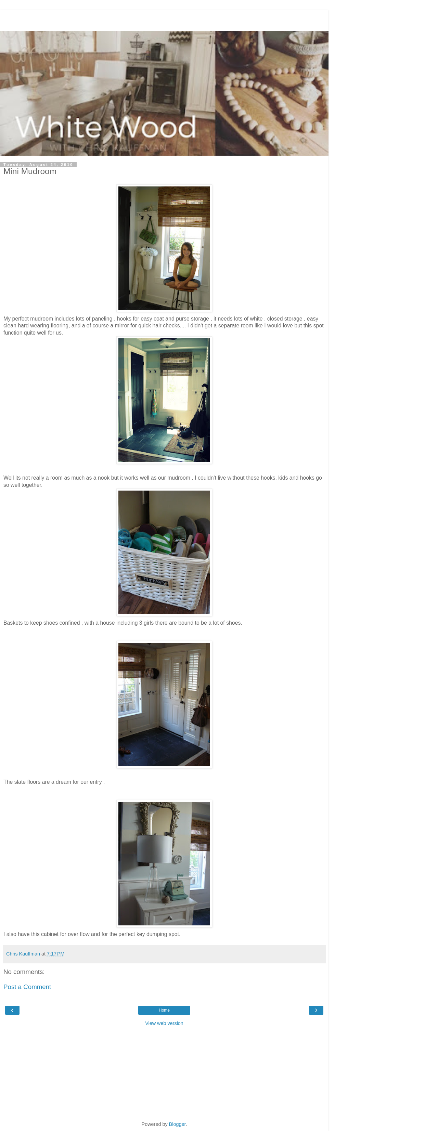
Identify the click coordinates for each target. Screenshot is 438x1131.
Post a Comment (27, 986)
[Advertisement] (164, 18)
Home (164, 1010)
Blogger (177, 1124)
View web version (164, 1023)
